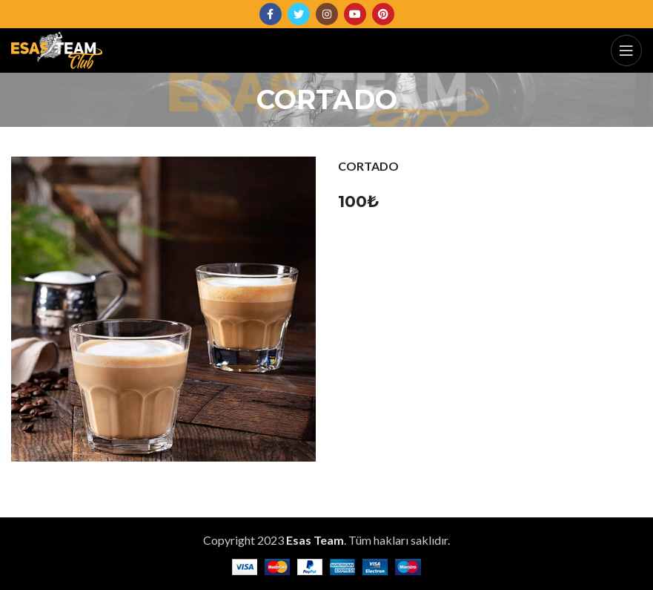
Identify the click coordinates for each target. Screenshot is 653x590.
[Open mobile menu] (626, 50)
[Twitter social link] (299, 14)
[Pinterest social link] (383, 14)
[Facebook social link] (270, 14)
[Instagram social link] (327, 14)
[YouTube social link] (355, 14)
